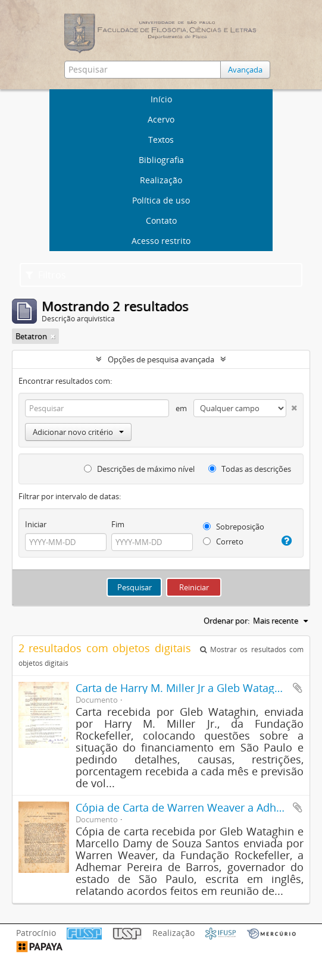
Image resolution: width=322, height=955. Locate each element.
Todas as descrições (249, 469)
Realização (161, 180)
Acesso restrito (161, 240)
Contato (161, 220)
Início (161, 99)
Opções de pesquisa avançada (161, 359)
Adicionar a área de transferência (298, 688)
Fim (117, 524)
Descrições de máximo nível (139, 469)
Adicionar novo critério (78, 432)
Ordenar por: (226, 620)
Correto (223, 541)
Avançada (245, 69)
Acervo (161, 119)
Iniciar (35, 524)
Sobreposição (233, 526)
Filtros (46, 274)
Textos (161, 139)
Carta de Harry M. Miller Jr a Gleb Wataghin (183, 688)
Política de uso (161, 200)
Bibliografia (161, 159)
